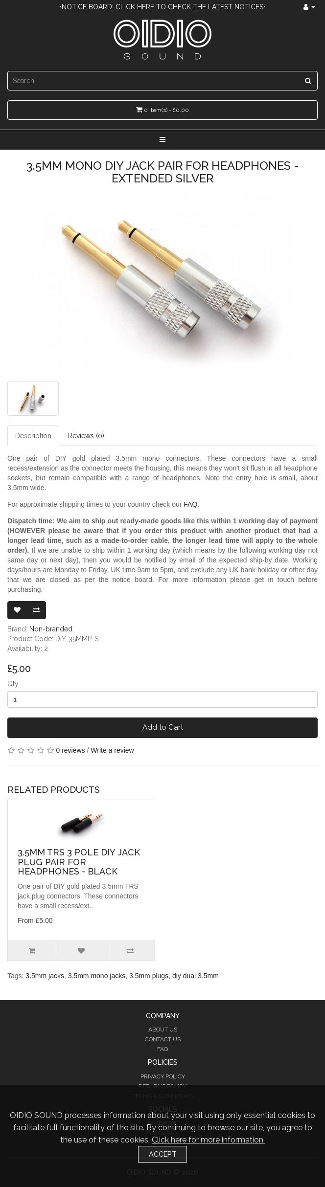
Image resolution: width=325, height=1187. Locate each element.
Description (33, 436)
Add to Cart (162, 727)
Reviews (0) (86, 436)
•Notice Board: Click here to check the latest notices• (162, 7)
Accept (163, 1154)
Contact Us (163, 1039)
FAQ (190, 504)
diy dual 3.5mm (195, 976)
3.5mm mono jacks (96, 976)
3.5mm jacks (44, 976)
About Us (162, 1029)
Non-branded (50, 629)
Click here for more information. (208, 1139)
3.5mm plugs (148, 976)
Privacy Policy (162, 1076)
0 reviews (70, 750)
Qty (13, 684)
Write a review (112, 750)
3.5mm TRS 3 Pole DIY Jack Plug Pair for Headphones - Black (79, 862)
